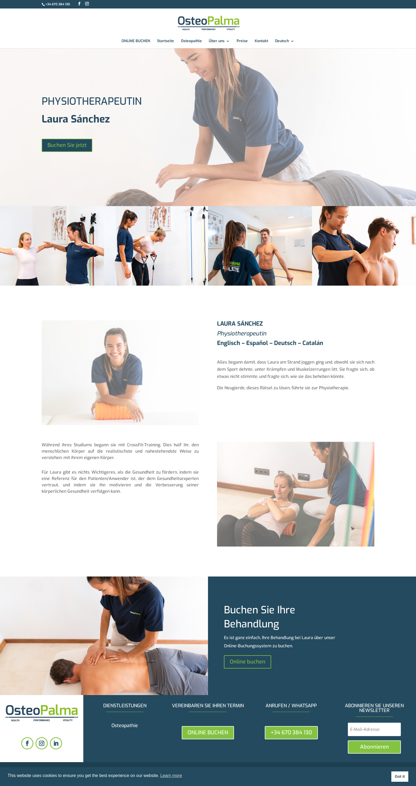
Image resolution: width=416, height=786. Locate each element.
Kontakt (261, 41)
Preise (242, 41)
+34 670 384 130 (57, 4)
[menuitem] (284, 43)
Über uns (216, 41)
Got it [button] (400, 776)
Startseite (165, 41)
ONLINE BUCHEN (136, 41)
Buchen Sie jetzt (66, 145)
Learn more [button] (171, 775)
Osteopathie (191, 41)
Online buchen (247, 661)
